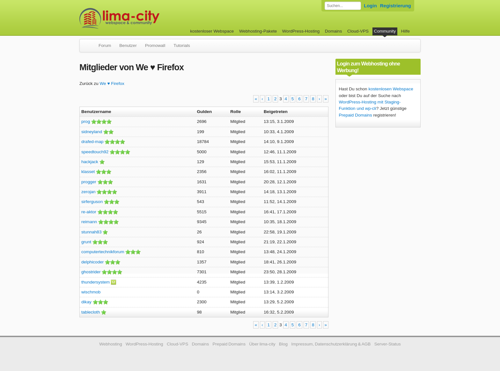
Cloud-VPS (358, 31)
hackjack (89, 161)
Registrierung (395, 5)
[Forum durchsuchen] (343, 6)
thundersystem (95, 282)
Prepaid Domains (355, 115)
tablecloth (90, 312)
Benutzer (127, 45)
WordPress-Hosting (301, 31)
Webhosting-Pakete (258, 31)
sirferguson (92, 201)
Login (370, 5)
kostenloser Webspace (212, 31)
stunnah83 (91, 232)
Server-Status (387, 344)
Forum (105, 45)
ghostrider (90, 271)
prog (85, 121)
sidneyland (91, 131)
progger (88, 181)
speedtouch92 (94, 151)
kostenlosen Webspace (390, 89)
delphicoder (92, 262)
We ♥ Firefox (111, 83)
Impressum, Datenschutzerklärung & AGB (331, 344)
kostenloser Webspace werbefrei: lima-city (143, 18)
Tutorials (181, 45)
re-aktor (88, 211)
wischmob (90, 292)
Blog (283, 344)
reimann (89, 221)
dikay (86, 301)
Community (385, 31)
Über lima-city (262, 344)
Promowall (155, 45)
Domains (333, 31)
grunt (86, 241)
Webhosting (110, 344)
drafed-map (92, 141)
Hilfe (405, 31)
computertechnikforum (102, 251)
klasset (88, 171)
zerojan (88, 191)
